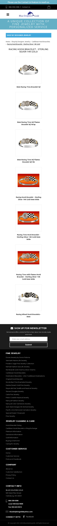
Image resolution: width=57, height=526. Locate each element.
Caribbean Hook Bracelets (15, 373)
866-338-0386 (14, 7)
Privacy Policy (11, 475)
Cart (49, 7)
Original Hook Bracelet (14, 379)
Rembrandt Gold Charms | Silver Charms (20, 370)
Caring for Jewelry (12, 444)
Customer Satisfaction (14, 472)
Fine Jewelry (10, 416)
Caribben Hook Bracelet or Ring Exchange (21, 428)
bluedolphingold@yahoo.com (21, 512)
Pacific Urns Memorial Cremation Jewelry (21, 410)
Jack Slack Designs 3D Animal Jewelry (20, 407)
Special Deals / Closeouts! (15, 413)
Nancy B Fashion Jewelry (15, 401)
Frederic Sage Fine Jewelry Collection (20, 363)
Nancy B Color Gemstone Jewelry (18, 404)
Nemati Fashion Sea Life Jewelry (18, 367)
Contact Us (26, 7)
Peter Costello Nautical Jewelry (17, 397)
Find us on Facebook (13, 459)
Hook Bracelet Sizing (13, 425)
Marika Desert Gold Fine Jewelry (18, 385)
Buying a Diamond (12, 441)
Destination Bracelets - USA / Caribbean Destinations (25, 376)
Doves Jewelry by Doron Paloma (18, 357)
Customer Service (12, 456)
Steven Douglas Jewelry (15, 391)
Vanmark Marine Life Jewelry (16, 360)
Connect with (13, 517)
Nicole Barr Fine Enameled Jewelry (19, 382)
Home (8, 453)
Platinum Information (13, 431)
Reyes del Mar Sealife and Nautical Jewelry (21, 388)
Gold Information (12, 437)
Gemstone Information (14, 434)
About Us (9, 469)
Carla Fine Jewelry (12, 394)
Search (43, 7)
